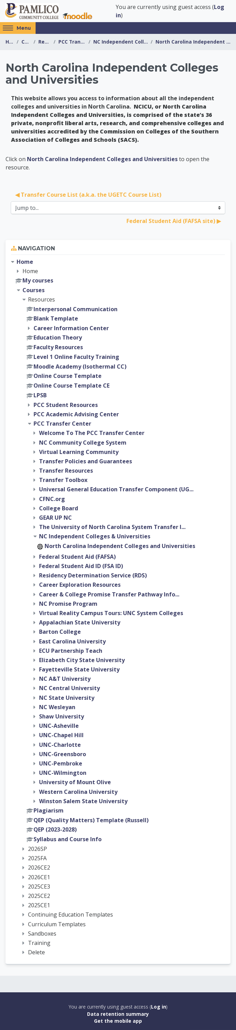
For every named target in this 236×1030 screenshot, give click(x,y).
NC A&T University (65, 679)
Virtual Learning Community (79, 452)
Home (10, 41)
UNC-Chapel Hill (61, 735)
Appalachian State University (79, 622)
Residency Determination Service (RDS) (93, 575)
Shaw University (61, 716)
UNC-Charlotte (60, 745)
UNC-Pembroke (60, 763)
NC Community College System (82, 442)
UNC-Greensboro (62, 754)
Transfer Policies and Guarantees (85, 461)
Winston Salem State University (83, 801)
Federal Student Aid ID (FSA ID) (81, 566)
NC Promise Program (68, 603)
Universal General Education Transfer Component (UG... (116, 489)
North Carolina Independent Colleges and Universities (192, 41)
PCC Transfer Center (72, 41)
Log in (158, 1006)
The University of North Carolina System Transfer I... (112, 527)
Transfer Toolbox (63, 480)
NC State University (66, 698)
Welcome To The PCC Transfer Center (91, 433)
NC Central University (69, 688)
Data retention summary (118, 1014)
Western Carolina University (78, 792)
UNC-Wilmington (62, 773)
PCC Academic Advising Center (76, 414)
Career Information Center (71, 328)
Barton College (60, 631)
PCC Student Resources (66, 405)
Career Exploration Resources (80, 584)
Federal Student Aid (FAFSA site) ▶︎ (173, 221)
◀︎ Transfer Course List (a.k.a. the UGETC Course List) (88, 194)
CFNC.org (52, 499)
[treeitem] (118, 607)
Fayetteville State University (79, 669)
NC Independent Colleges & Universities (120, 41)
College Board (58, 508)
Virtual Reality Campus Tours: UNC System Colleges (111, 613)
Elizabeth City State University (82, 660)
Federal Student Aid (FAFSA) (77, 556)
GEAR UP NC (55, 517)
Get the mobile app (118, 1021)
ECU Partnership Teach (70, 651)
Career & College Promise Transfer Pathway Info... (109, 594)
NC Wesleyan (57, 707)
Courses (26, 41)
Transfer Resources (66, 470)
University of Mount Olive (75, 782)
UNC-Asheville (59, 726)
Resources (44, 41)
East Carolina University (72, 641)
